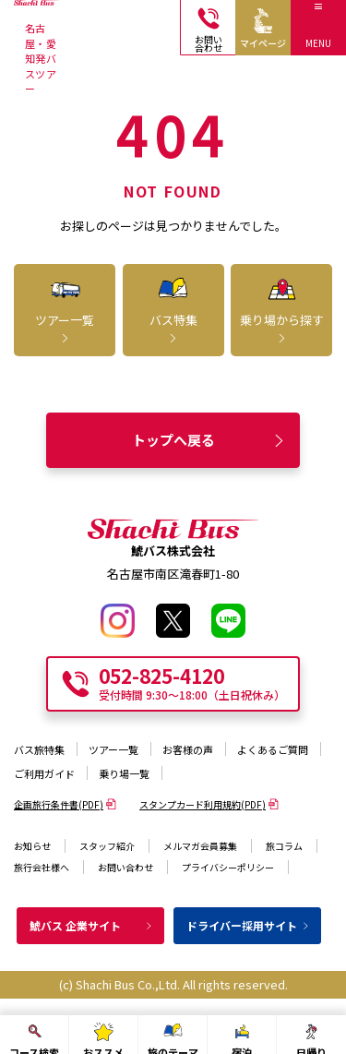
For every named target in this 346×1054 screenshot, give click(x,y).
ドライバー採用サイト (248, 925)
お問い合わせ (125, 867)
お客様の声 (187, 749)
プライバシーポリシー (228, 867)
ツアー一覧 (113, 749)
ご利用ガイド (44, 773)
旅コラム (284, 846)
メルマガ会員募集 (200, 846)
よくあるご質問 (272, 749)
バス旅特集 (39, 749)
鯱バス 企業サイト (92, 925)
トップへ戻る (210, 439)
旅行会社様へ (41, 867)
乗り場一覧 (124, 773)
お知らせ (32, 846)
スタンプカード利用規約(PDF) (209, 804)
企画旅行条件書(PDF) (65, 804)
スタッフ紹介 (107, 846)
